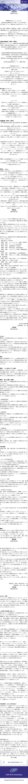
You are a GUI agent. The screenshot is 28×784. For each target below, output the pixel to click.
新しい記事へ (14, 757)
